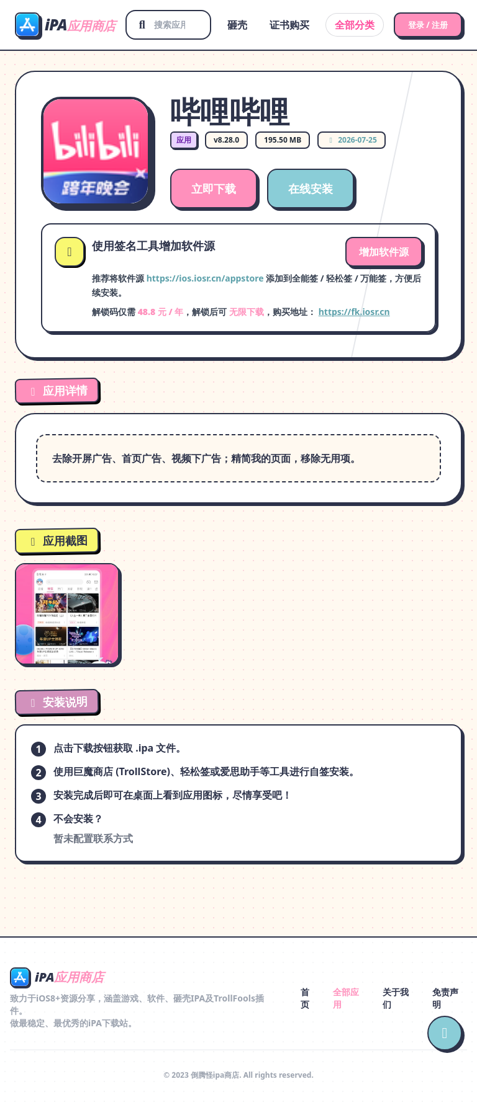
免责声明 (445, 998)
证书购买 (282, 25)
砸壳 (230, 25)
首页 (305, 998)
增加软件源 (384, 252)
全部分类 (348, 25)
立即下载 (213, 188)
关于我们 (396, 998)
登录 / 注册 (424, 24)
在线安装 (310, 188)
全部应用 (346, 998)
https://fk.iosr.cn (354, 311)
